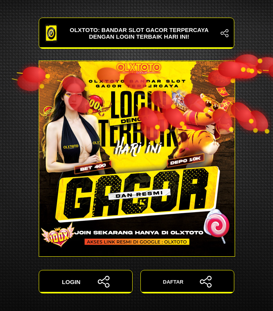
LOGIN (86, 282)
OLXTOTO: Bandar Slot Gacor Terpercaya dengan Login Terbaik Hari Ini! (136, 33)
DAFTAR (187, 282)
